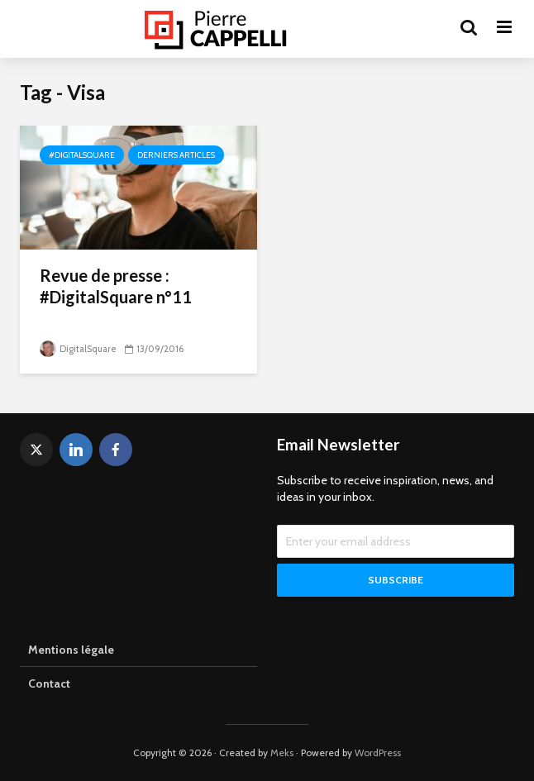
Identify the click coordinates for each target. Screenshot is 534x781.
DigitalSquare (78, 349)
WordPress (378, 752)
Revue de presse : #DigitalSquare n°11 (116, 286)
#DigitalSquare (82, 155)
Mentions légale (71, 649)
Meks (281, 752)
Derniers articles (176, 155)
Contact (49, 683)
